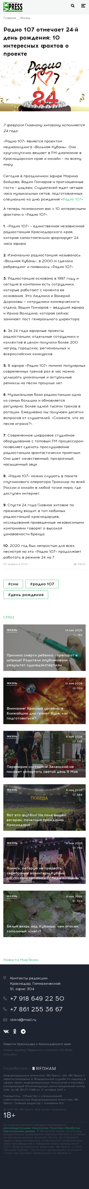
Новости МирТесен (20, 960)
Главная (9, 18)
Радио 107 (72, 199)
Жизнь (25, 18)
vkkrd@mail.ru (23, 1020)
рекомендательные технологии (25, 1128)
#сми (13, 584)
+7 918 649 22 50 (37, 998)
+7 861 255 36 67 (36, 1009)
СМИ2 (8, 617)
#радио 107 (42, 584)
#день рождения (26, 594)
